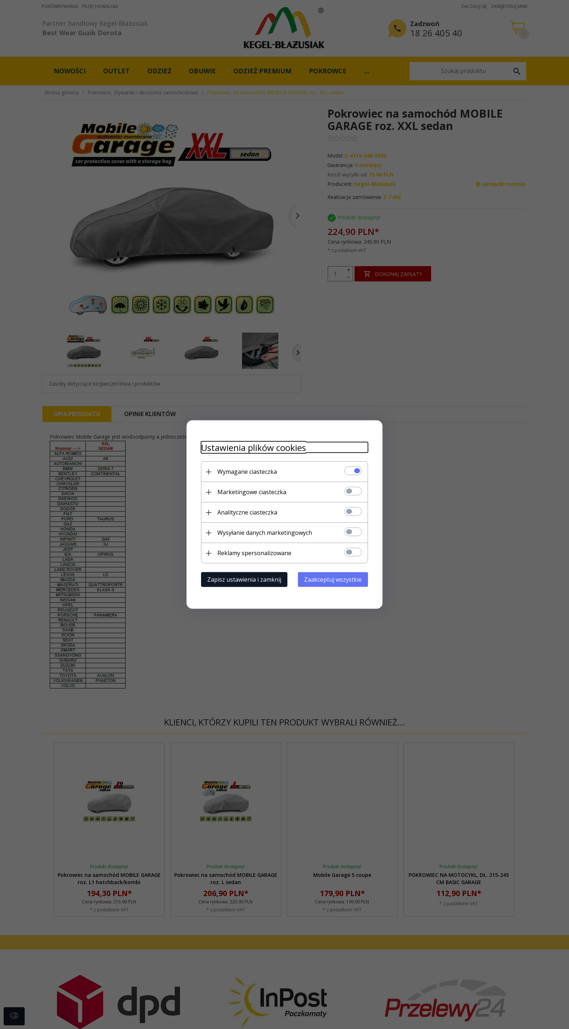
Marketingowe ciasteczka (251, 492)
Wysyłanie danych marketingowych (264, 533)
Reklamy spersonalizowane (254, 553)
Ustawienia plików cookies (253, 447)
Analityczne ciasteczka (247, 512)
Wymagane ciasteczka (247, 472)
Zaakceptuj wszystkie (333, 579)
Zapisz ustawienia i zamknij (244, 579)
